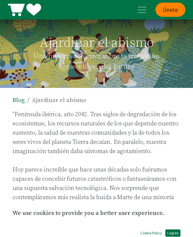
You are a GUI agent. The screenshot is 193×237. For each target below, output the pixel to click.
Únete (170, 9)
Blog (19, 100)
